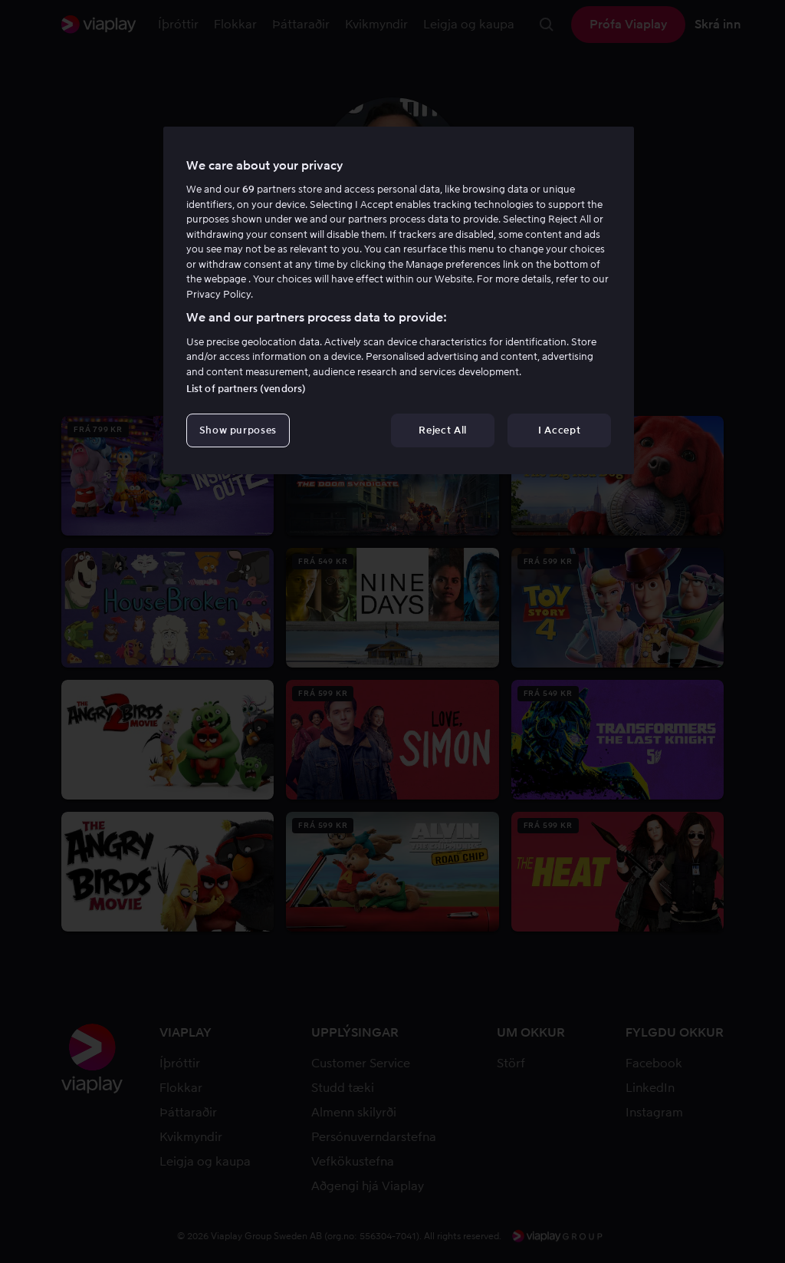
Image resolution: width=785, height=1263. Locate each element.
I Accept (559, 430)
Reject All (443, 430)
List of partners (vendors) (246, 388)
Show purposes (238, 430)
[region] (398, 301)
